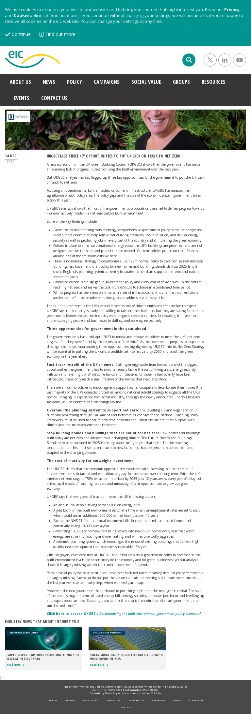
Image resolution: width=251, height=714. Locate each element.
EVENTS (21, 98)
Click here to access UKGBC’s (124, 613)
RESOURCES (214, 81)
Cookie (21, 15)
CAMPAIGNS (107, 81)
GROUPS (181, 81)
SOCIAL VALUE (146, 81)
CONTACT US (54, 98)
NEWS (49, 81)
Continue (21, 34)
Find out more (60, 34)
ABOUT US (20, 81)
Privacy (232, 9)
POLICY (74, 81)
